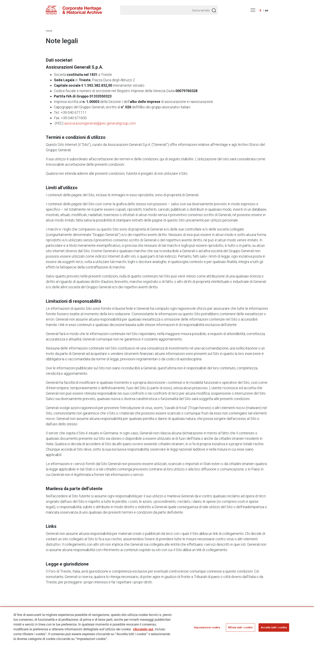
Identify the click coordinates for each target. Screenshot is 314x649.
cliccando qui (143, 631)
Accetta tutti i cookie (274, 628)
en (266, 10)
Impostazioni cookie (207, 628)
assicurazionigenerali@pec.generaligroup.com (100, 123)
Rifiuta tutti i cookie (240, 628)
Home (49, 30)
